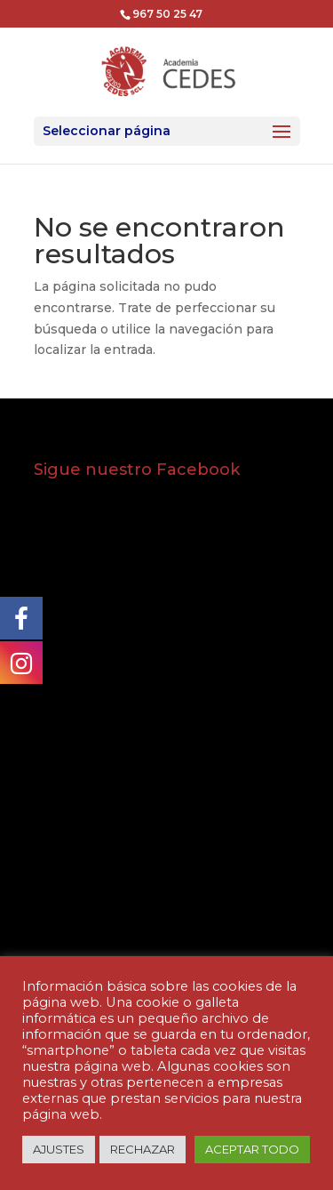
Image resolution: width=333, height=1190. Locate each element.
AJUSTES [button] (58, 1149)
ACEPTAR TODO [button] (252, 1149)
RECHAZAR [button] (142, 1149)
